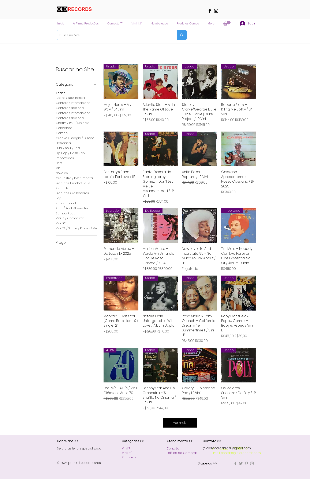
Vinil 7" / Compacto (70, 218)
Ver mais (180, 423)
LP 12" (59, 163)
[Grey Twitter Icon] (241, 463)
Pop (58, 198)
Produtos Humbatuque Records (73, 185)
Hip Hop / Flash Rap (70, 153)
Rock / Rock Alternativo (72, 208)
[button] (227, 23)
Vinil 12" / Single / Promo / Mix (76, 228)
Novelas (62, 173)
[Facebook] (209, 10)
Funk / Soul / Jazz (68, 148)
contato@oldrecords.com (241, 453)
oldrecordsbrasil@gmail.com (228, 448)
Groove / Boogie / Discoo (75, 138)
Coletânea (64, 128)
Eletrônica (63, 143)
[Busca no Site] (113, 35)
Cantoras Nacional (70, 108)
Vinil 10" (61, 223)
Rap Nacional (66, 203)
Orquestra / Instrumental (74, 178)
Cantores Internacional (73, 113)
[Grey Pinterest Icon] (246, 463)
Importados (65, 158)
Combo (62, 133)
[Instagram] (216, 10)
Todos (60, 93)
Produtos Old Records (72, 193)
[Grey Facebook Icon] (235, 463)
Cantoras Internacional (73, 103)
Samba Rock (65, 213)
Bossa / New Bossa (70, 98)
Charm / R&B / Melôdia (72, 123)
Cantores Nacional (70, 118)
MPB (58, 168)
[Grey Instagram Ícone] (252, 463)
